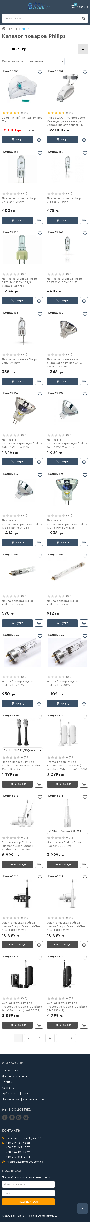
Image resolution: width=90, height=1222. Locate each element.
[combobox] (22, 750)
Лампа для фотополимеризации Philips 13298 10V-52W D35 (67, 524)
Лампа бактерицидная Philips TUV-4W (63, 603)
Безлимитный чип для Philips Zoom (22, 119)
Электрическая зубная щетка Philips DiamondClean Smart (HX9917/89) (22, 926)
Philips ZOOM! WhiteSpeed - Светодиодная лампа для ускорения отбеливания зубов (67, 121)
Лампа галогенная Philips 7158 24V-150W (65, 200)
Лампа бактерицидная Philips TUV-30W (63, 683)
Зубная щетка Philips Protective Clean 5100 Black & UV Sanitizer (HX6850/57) (22, 1007)
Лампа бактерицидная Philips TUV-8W (18, 603)
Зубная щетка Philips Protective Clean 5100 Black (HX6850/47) (67, 1007)
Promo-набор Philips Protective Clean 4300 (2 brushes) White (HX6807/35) (67, 766)
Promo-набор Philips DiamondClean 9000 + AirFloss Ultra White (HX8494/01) (18, 846)
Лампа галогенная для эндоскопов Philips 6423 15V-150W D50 (64, 363)
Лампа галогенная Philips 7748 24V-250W (20, 200)
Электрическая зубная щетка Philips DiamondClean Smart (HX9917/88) (67, 926)
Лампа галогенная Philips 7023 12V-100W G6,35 (65, 280)
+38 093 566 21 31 (18, 1156)
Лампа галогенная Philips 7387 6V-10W (20, 361)
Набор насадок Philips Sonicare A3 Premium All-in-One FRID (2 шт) (21, 766)
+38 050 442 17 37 (18, 1147)
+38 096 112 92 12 (18, 1152)
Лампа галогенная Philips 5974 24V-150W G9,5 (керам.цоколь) (20, 282)
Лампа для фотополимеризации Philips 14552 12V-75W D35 (67, 443)
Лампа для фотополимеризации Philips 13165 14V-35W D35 (22, 443)
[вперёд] (71, 1038)
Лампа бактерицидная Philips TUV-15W (18, 683)
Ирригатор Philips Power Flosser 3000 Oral (65, 844)
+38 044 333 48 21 (18, 1142)
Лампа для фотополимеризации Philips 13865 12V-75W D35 (22, 524)
